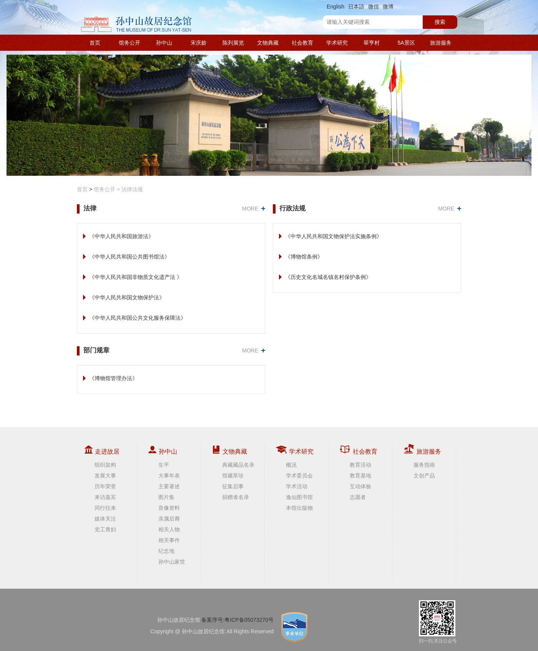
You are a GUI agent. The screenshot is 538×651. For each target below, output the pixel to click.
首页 (95, 43)
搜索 (440, 22)
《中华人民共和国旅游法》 (121, 236)
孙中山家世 (171, 562)
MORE (250, 208)
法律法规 (132, 189)
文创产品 (424, 475)
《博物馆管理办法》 (113, 378)
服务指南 (424, 465)
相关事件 (169, 540)
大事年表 (169, 475)
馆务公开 (129, 43)
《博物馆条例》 (304, 257)
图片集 (166, 497)
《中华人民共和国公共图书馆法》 (129, 257)
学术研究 (337, 43)
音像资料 (169, 508)
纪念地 (166, 551)
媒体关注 (105, 519)
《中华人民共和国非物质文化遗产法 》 (135, 277)
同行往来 (105, 508)
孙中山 (164, 43)
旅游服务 (441, 43)
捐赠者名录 (235, 497)
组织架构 (105, 465)
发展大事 (105, 475)
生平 (163, 465)
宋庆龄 (199, 43)
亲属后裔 (169, 519)
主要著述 (169, 486)
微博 (388, 6)
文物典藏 (268, 43)
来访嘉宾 (105, 497)
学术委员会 (299, 475)
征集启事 (233, 486)
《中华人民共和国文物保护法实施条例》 (333, 236)
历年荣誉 (105, 486)
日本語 (356, 6)
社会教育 (302, 43)
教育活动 (360, 465)
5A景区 (406, 43)
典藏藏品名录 (238, 465)
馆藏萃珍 (233, 475)
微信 (373, 6)
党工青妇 (105, 529)
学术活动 (296, 486)
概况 (291, 465)
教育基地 (360, 475)
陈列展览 (233, 43)
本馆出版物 (299, 508)
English (335, 6)
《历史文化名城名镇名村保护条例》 (328, 277)
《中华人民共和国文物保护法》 (126, 297)
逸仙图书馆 (299, 497)
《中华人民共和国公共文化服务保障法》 (137, 318)
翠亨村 (372, 43)
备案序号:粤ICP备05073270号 (237, 620)
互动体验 (360, 486)
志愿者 (358, 497)
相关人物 (169, 529)
